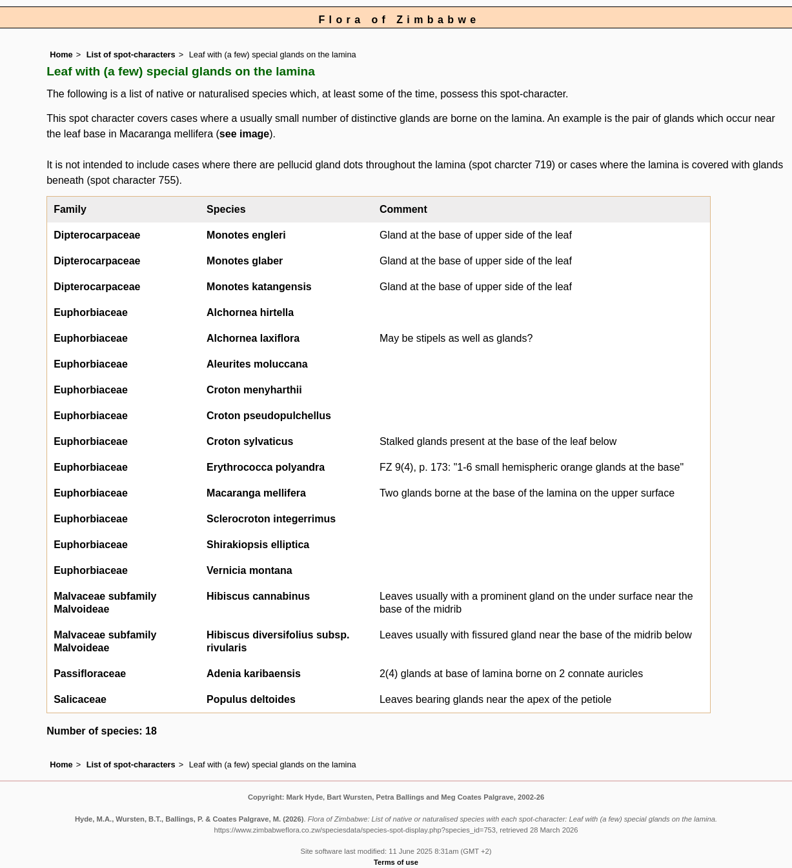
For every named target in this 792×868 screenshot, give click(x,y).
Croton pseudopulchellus (269, 415)
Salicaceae (80, 699)
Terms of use (396, 862)
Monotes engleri (246, 235)
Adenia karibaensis (254, 673)
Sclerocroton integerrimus (271, 518)
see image (244, 133)
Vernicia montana (249, 570)
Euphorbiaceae (91, 312)
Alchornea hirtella (250, 312)
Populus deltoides (251, 699)
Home (61, 54)
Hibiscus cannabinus (258, 596)
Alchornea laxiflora (253, 338)
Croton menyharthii (254, 389)
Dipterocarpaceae (97, 235)
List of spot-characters (131, 54)
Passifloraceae (90, 673)
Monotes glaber (245, 260)
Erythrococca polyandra (266, 467)
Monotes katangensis (259, 286)
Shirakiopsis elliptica (258, 544)
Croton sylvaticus (250, 441)
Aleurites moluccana (257, 364)
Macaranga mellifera (256, 493)
